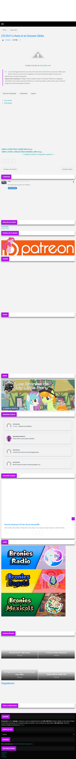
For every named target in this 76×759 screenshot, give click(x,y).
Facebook (4, 753)
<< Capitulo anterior (29, 154)
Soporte (33, 93)
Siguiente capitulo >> (46, 154)
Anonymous (16, 424)
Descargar (8, 103)
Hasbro (22, 725)
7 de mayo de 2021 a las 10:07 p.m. (20, 181)
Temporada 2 (24, 93)
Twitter (3, 755)
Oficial (4, 30)
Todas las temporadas (9, 93)
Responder (12, 188)
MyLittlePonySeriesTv (19, 436)
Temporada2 (13, 30)
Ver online (8, 100)
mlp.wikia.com (45, 65)
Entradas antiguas (67, 169)
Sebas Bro (30, 744)
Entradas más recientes (10, 169)
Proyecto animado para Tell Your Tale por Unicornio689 (21, 524)
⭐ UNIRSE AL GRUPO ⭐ (10, 408)
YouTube (3, 756)
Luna (9, 181)
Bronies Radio (5, 228)
